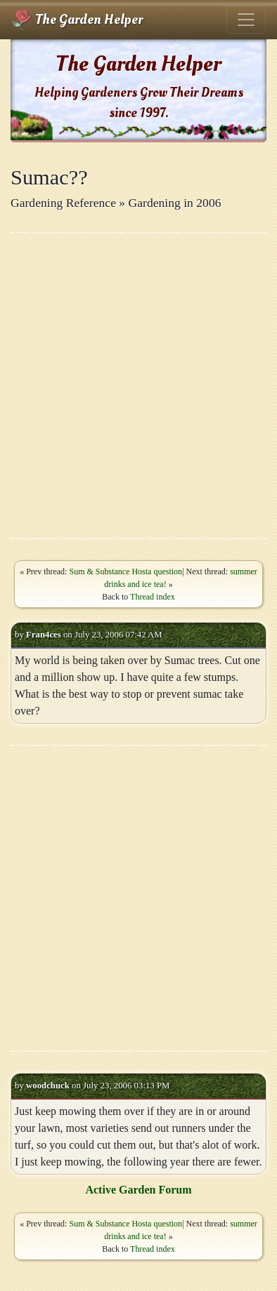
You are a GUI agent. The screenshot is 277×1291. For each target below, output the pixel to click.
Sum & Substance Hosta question (125, 571)
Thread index (152, 597)
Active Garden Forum (138, 1190)
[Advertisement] (138, 386)
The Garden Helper (77, 19)
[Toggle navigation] (246, 20)
